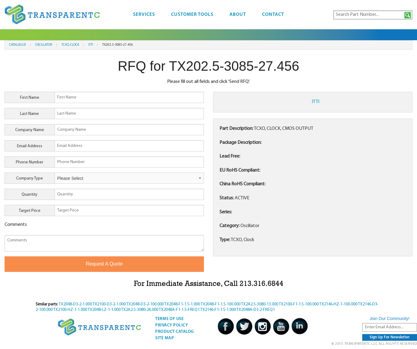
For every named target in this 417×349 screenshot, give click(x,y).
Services (144, 14)
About (238, 14)
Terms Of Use (169, 319)
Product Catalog (174, 331)
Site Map (164, 338)
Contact (273, 14)
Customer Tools (192, 14)
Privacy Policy (171, 325)
